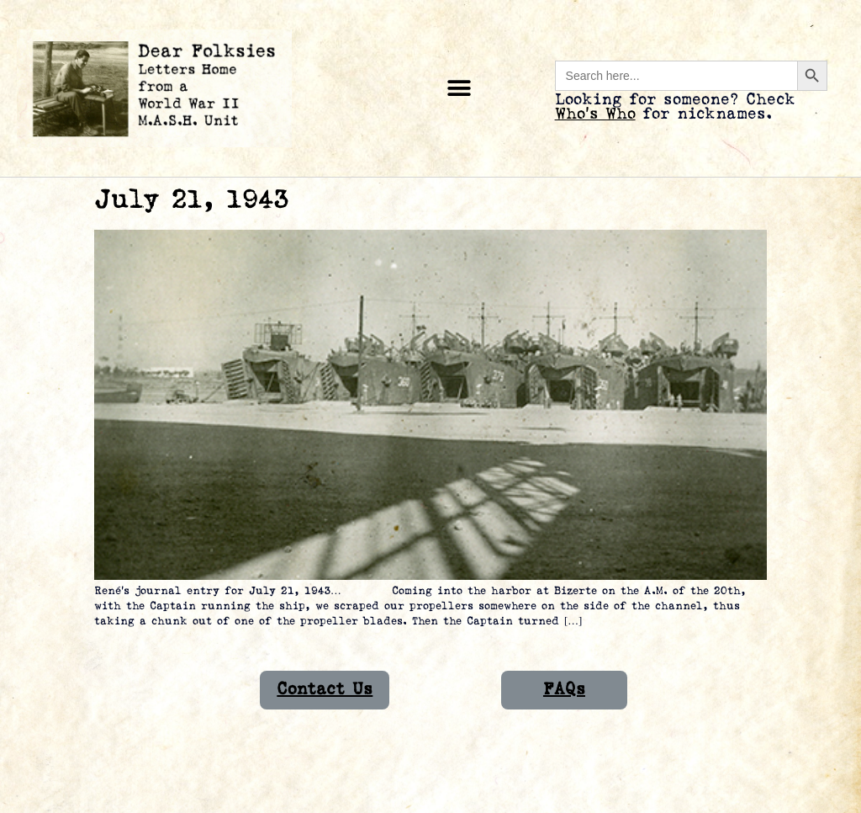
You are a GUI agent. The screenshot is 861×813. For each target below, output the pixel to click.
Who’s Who (595, 114)
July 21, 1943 (191, 200)
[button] (459, 89)
